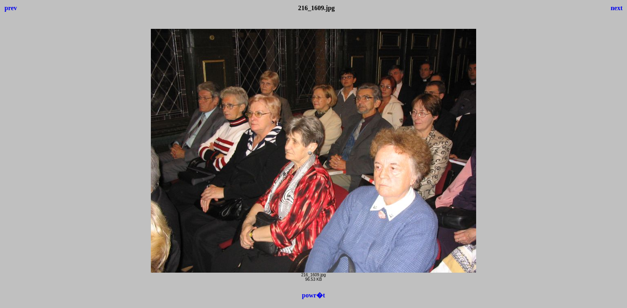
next (617, 7)
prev (10, 7)
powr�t (313, 295)
